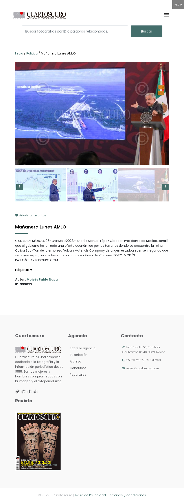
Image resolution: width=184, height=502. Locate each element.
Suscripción (77, 355)
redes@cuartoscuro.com (142, 368)
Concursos (77, 368)
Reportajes (77, 374)
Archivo (74, 361)
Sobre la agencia (82, 348)
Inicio (19, 53)
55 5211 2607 (134, 360)
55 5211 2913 (153, 360)
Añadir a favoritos (30, 215)
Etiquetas (23, 270)
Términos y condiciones (127, 495)
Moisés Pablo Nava (42, 279)
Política (32, 53)
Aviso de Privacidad (90, 495)
